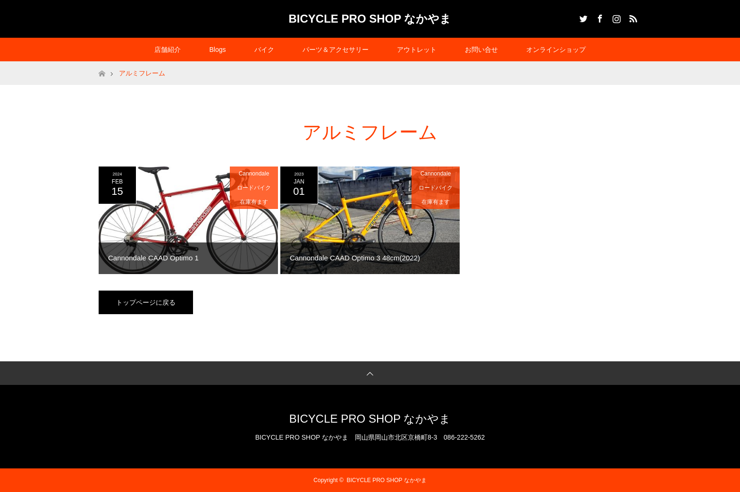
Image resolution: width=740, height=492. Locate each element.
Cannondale (254, 173)
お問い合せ (481, 49)
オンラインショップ (556, 49)
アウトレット (417, 49)
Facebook (599, 17)
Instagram (615, 17)
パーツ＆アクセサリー (336, 49)
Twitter (582, 17)
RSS (632, 17)
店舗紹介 (167, 49)
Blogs (217, 49)
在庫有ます (254, 202)
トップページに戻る (146, 302)
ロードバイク (254, 187)
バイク (264, 49)
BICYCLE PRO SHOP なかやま (370, 18)
